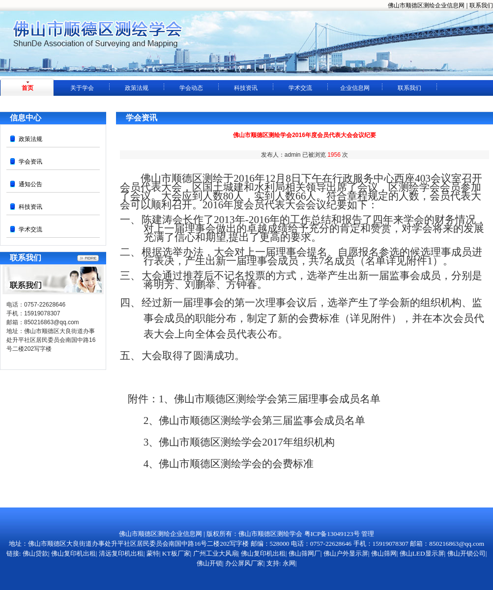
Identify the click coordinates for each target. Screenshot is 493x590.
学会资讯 (30, 161)
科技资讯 (246, 87)
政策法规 (136, 87)
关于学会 (82, 87)
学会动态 (191, 87)
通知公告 (30, 184)
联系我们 (481, 5)
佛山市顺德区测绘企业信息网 (426, 5)
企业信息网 (355, 87)
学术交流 (300, 87)
